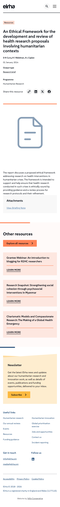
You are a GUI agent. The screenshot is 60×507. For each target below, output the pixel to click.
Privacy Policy (23, 479)
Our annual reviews (11, 423)
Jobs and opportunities (42, 431)
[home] (9, 6)
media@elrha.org (10, 464)
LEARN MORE (14, 269)
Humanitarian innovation (43, 418)
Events (6, 428)
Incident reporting (40, 442)
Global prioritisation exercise (41, 425)
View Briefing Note (16, 207)
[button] (54, 6)
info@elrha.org (9, 459)
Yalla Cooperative (35, 498)
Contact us (36, 437)
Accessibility (8, 479)
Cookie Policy (38, 479)
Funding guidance (11, 439)
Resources (8, 22)
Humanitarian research (13, 418)
